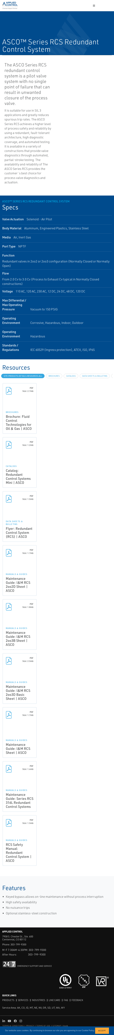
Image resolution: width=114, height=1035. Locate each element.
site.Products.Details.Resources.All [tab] (23, 376)
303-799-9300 (18, 944)
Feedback (77, 1000)
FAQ (66, 1000)
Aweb (65, 1026)
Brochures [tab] (54, 376)
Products (8, 1000)
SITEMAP (57, 1026)
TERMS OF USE (43, 1026)
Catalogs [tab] (71, 376)
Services (23, 1000)
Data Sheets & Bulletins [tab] (94, 376)
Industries (38, 1000)
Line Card (54, 1000)
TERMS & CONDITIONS (13, 1026)
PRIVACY (30, 1026)
